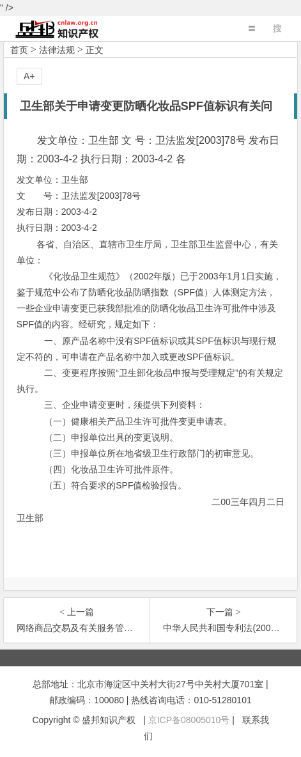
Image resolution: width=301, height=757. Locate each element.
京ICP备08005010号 (189, 720)
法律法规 (57, 50)
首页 (19, 50)
